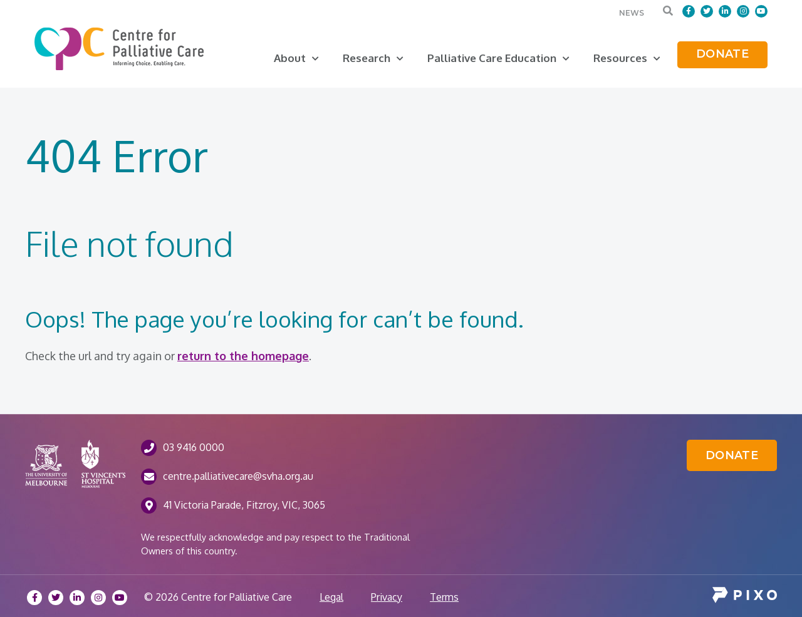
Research (373, 58)
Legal (331, 597)
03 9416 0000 (193, 447)
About (296, 58)
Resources (626, 58)
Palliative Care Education (498, 58)
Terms (444, 597)
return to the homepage (243, 356)
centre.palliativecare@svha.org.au (238, 476)
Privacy (386, 597)
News (631, 13)
